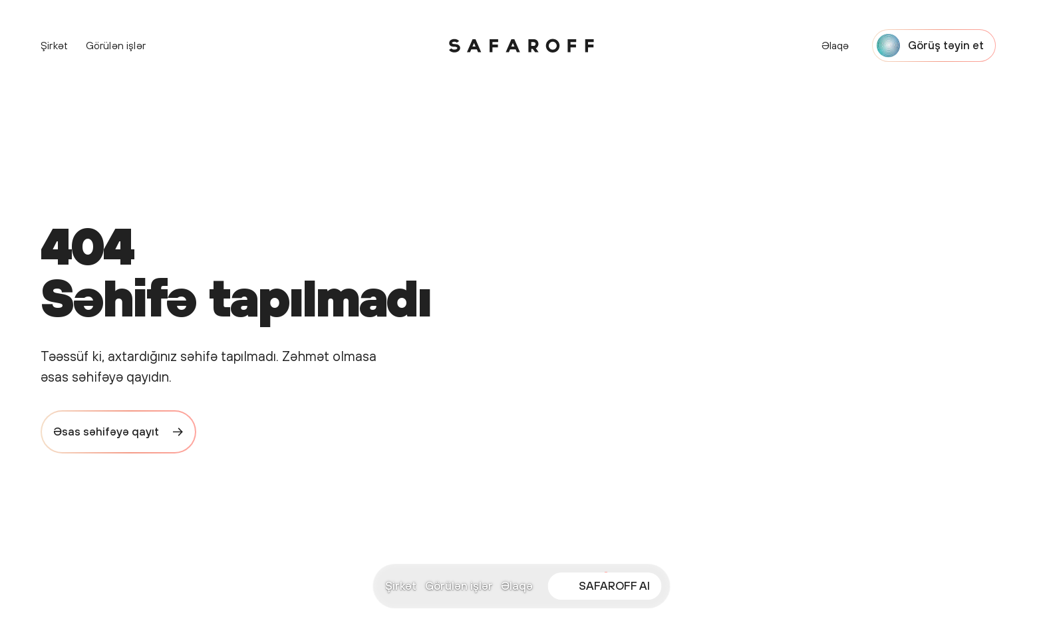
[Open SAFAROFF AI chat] (604, 586)
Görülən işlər (459, 585)
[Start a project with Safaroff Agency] (934, 45)
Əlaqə (517, 585)
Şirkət (400, 585)
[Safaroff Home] (521, 46)
